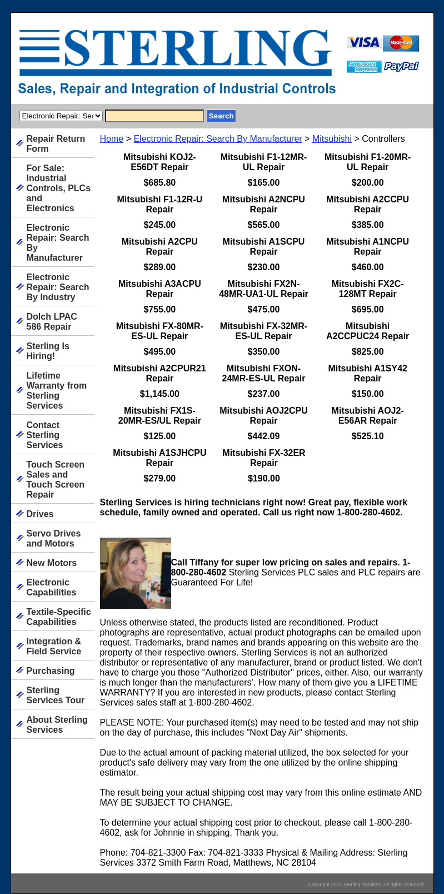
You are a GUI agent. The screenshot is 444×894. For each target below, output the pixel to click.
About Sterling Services (57, 724)
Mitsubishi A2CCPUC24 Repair (367, 331)
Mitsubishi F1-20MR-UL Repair (368, 162)
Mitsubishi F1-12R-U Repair (159, 204)
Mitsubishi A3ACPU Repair (159, 289)
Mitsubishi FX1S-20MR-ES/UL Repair (159, 415)
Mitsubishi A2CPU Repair (160, 246)
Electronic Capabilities (52, 587)
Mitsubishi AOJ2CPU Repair (263, 415)
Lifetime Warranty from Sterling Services (57, 390)
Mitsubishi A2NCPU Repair (263, 204)
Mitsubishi (332, 138)
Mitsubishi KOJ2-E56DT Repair (159, 162)
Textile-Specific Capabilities (59, 617)
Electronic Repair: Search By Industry (58, 287)
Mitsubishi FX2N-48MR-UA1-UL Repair (263, 289)
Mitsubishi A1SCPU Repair (264, 246)
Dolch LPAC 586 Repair (52, 321)
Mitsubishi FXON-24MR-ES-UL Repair (264, 373)
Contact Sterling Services (45, 435)
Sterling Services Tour (56, 695)
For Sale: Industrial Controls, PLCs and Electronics (59, 188)
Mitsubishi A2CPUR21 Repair (159, 373)
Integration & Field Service (54, 646)
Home (112, 138)
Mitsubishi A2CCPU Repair (367, 204)
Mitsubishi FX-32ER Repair (263, 458)
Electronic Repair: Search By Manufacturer (217, 138)
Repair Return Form (56, 143)
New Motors (52, 563)
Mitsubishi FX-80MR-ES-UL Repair (159, 331)
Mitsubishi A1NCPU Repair (367, 246)
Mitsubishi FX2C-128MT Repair (368, 289)
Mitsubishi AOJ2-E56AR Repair (368, 415)
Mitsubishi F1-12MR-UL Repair (264, 162)
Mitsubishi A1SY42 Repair (367, 373)
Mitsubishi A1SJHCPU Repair (159, 458)
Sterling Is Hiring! (48, 351)
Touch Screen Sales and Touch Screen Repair (56, 479)
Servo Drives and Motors (54, 538)
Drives (40, 514)
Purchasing (51, 671)
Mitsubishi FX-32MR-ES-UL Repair (263, 331)
